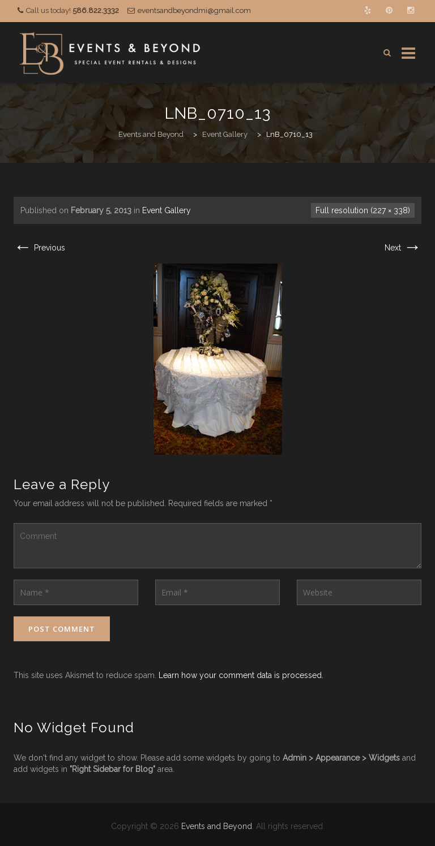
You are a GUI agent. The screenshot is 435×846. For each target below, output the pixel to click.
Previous (39, 247)
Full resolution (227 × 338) (362, 210)
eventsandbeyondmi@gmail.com (194, 10)
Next (403, 247)
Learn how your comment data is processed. (241, 675)
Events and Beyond (216, 826)
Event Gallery (166, 210)
